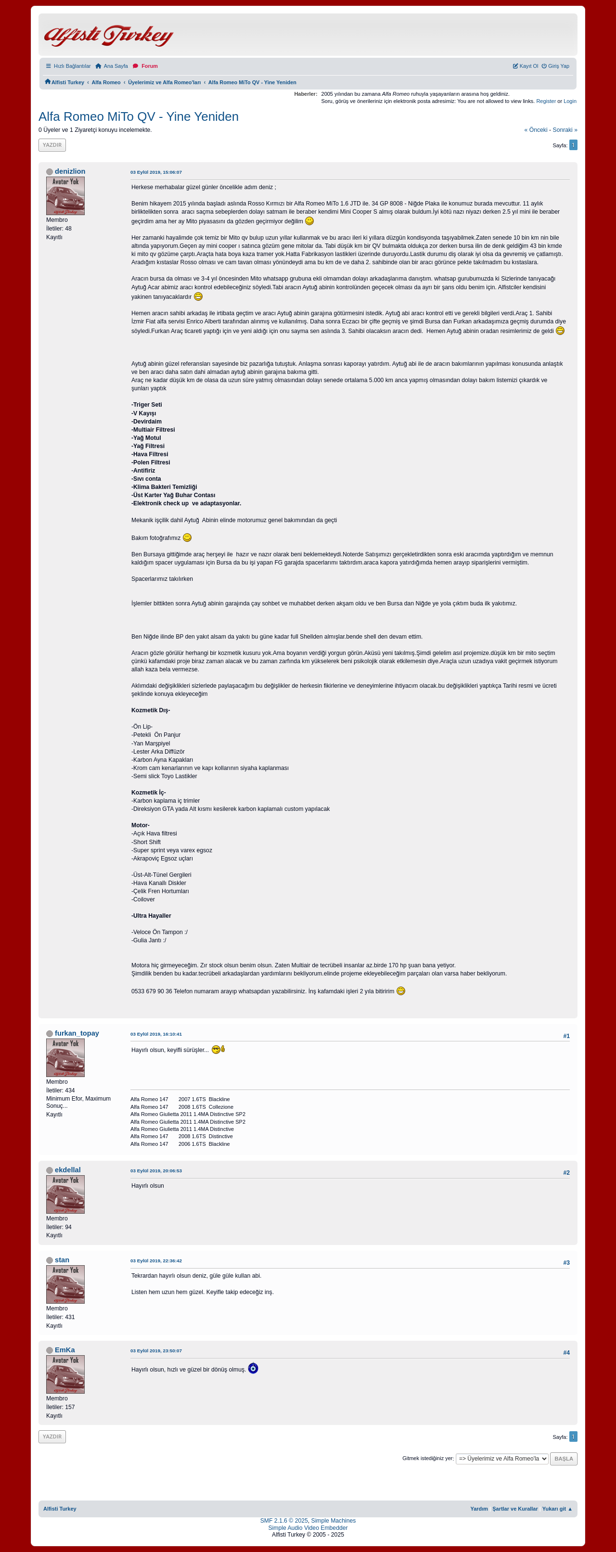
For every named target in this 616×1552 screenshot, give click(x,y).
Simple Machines (333, 1520)
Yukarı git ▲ (557, 1509)
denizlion (70, 171)
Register (546, 101)
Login (570, 101)
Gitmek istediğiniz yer (427, 1459)
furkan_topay (77, 1033)
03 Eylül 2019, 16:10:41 (156, 1034)
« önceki (536, 130)
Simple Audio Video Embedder (307, 1528)
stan (62, 1260)
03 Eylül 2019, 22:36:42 (156, 1260)
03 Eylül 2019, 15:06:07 (156, 172)
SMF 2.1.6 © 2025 (284, 1520)
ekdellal (68, 1170)
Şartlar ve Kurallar (515, 1509)
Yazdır (52, 144)
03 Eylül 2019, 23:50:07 (156, 1350)
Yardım (479, 1509)
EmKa (65, 1350)
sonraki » (565, 130)
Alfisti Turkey (60, 1509)
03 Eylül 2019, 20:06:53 (156, 1170)
